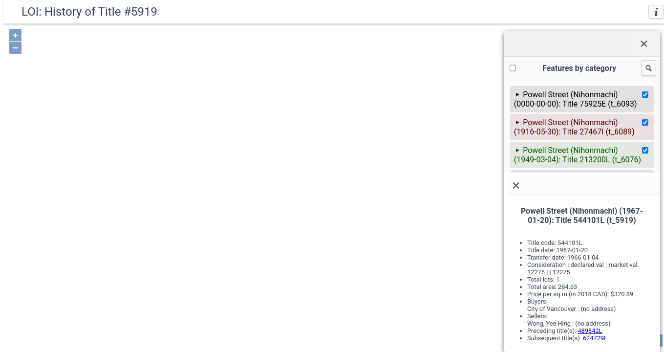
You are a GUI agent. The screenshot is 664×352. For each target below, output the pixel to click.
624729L (595, 338)
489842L (590, 330)
